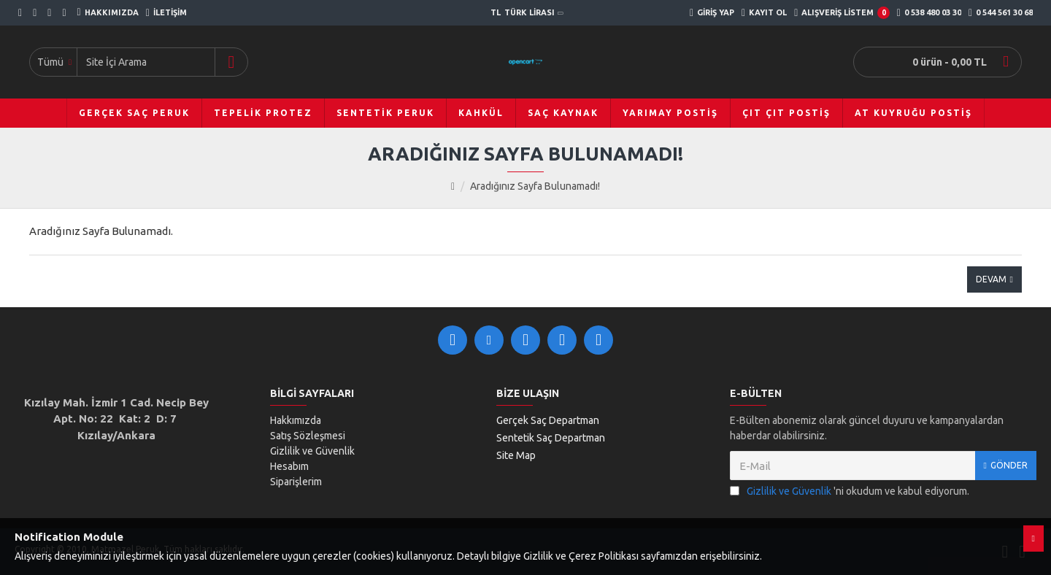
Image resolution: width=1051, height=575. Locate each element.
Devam (991, 279)
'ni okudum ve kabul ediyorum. (849, 491)
